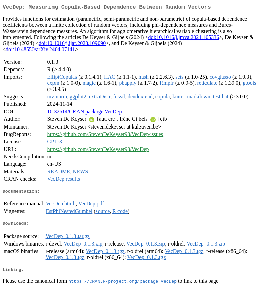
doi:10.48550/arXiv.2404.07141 (40, 51)
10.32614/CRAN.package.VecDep (84, 113)
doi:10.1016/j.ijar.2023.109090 (72, 44)
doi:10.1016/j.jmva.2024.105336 (183, 38)
